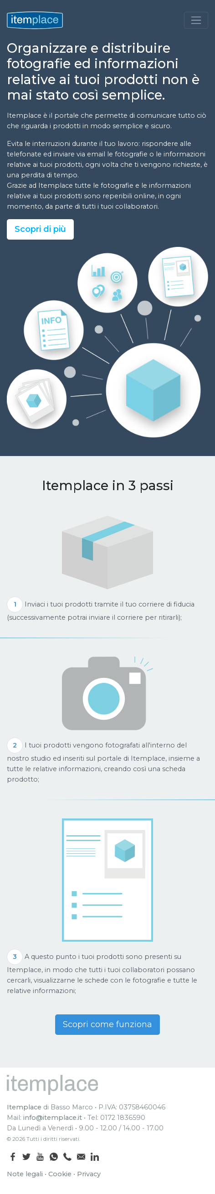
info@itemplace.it (52, 1118)
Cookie (60, 1174)
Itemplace (24, 1107)
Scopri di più (40, 229)
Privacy (89, 1174)
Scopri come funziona (107, 1024)
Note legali (25, 1174)
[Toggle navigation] (196, 20)
